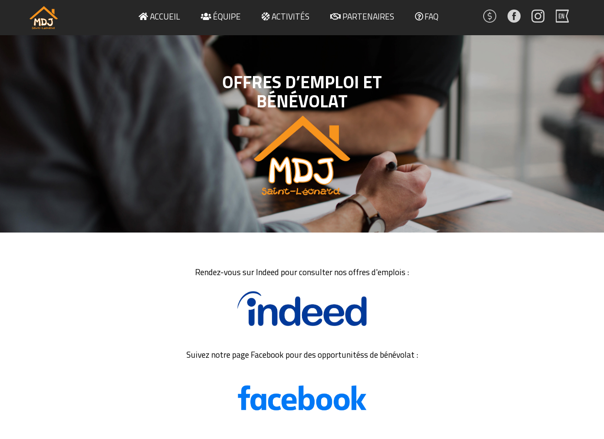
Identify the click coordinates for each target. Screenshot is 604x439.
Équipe (227, 16)
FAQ (431, 16)
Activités (290, 16)
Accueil (165, 16)
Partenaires (368, 16)
